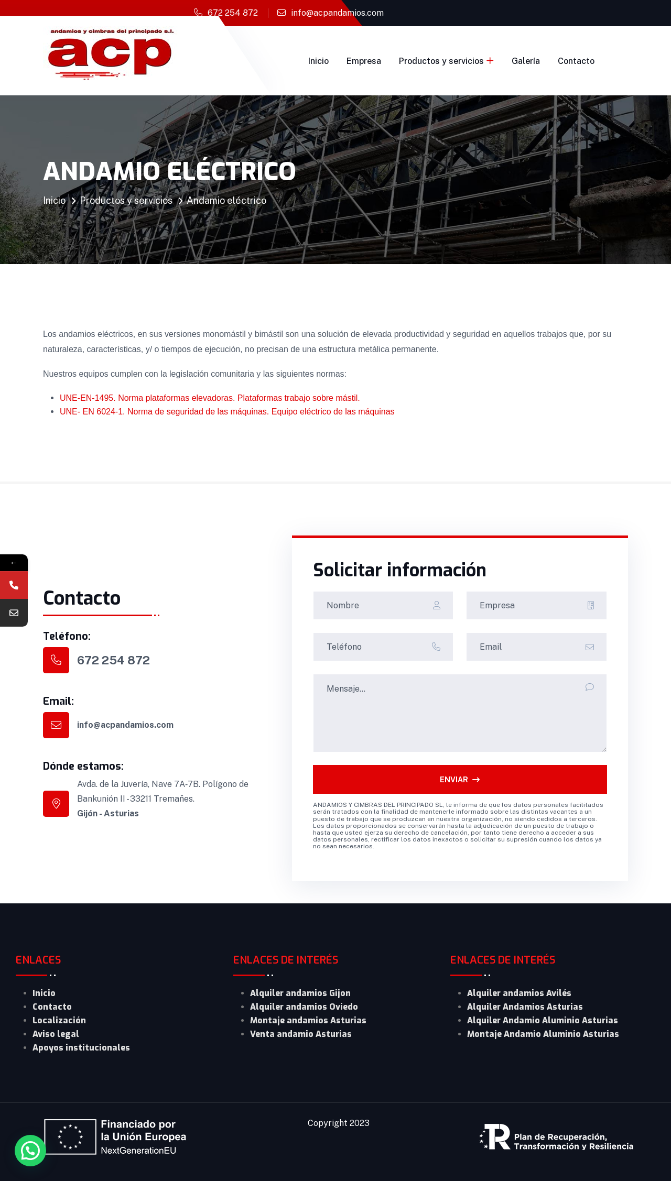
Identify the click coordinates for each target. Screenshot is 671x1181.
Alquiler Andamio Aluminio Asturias (542, 1020)
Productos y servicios (441, 61)
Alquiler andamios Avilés (519, 993)
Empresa (364, 61)
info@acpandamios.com (337, 13)
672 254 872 (233, 13)
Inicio (318, 61)
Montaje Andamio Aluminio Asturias (543, 1034)
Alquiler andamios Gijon (300, 993)
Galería (526, 61)
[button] (30, 1150)
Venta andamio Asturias (301, 1034)
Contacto (576, 61)
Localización (59, 1020)
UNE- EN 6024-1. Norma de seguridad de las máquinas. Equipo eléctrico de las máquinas (227, 411)
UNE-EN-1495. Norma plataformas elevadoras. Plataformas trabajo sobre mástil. (210, 397)
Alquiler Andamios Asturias (525, 1006)
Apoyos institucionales (81, 1047)
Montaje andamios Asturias (308, 1020)
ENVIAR (460, 779)
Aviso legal (56, 1034)
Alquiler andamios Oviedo (304, 1006)
